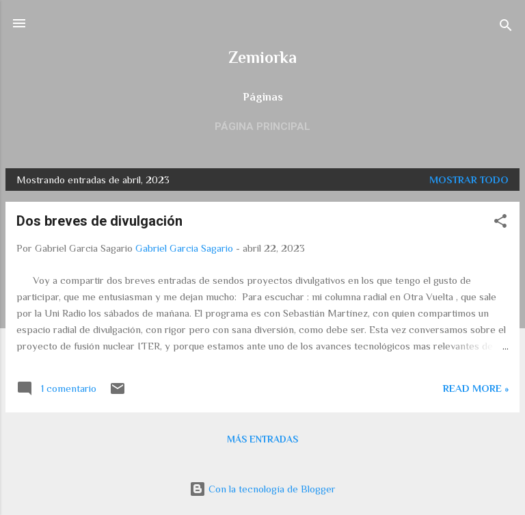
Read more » (476, 388)
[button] (500, 223)
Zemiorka (262, 57)
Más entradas (262, 439)
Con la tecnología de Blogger (262, 488)
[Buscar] (506, 28)
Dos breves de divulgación (99, 221)
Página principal (262, 126)
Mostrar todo (469, 179)
